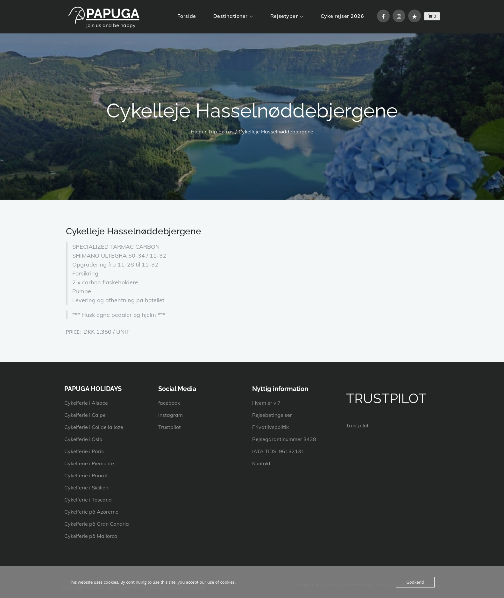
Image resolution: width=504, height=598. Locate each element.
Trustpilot (169, 427)
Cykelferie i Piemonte (89, 463)
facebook (169, 403)
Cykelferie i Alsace (86, 403)
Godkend (415, 582)
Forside (186, 16)
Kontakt (261, 463)
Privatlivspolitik (270, 427)
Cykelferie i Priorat (86, 475)
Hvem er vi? (266, 403)
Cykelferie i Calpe (85, 415)
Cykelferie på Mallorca (90, 536)
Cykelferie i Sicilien (86, 487)
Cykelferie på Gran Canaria (96, 524)
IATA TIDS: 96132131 (278, 451)
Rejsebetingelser (272, 415)
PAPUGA (112, 13)
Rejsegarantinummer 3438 (284, 439)
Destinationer (233, 16)
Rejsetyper (286, 16)
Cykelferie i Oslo (83, 439)
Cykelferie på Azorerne (91, 512)
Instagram (170, 415)
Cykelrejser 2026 (342, 16)
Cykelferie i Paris (84, 451)
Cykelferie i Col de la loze (93, 427)
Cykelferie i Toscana (88, 499)
